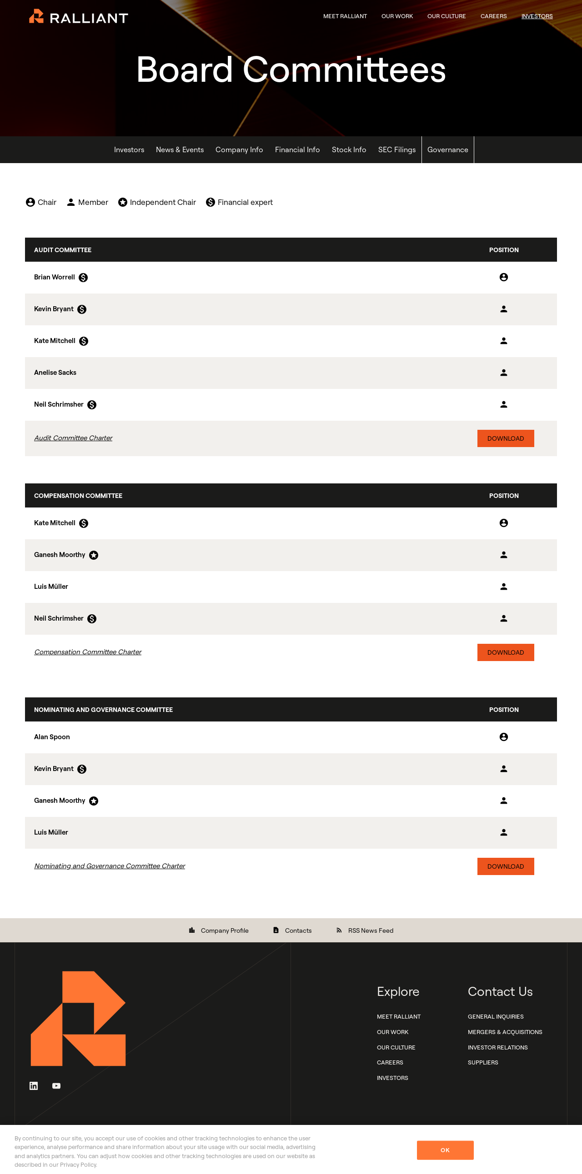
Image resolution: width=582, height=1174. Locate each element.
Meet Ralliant (345, 16)
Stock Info (349, 149)
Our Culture (446, 16)
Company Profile (218, 930)
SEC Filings (397, 149)
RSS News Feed (365, 930)
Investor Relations (498, 1047)
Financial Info (297, 149)
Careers (494, 16)
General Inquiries (496, 1016)
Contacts (292, 930)
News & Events (180, 149)
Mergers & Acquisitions (505, 1031)
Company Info (239, 149)
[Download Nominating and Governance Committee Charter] (291, 866)
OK (445, 1150)
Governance (447, 149)
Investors (537, 16)
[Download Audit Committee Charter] (291, 438)
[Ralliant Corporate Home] (78, 15)
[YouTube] (56, 1085)
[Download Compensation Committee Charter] (291, 652)
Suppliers (483, 1062)
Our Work (397, 16)
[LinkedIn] (34, 1085)
